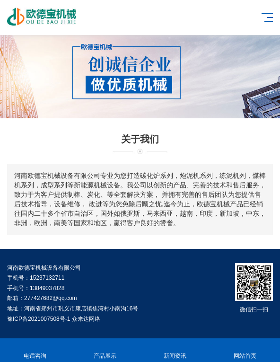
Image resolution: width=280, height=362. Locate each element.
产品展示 (105, 350)
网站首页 (245, 350)
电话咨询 (35, 350)
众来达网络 (86, 319)
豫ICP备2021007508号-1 (38, 319)
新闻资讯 (175, 350)
